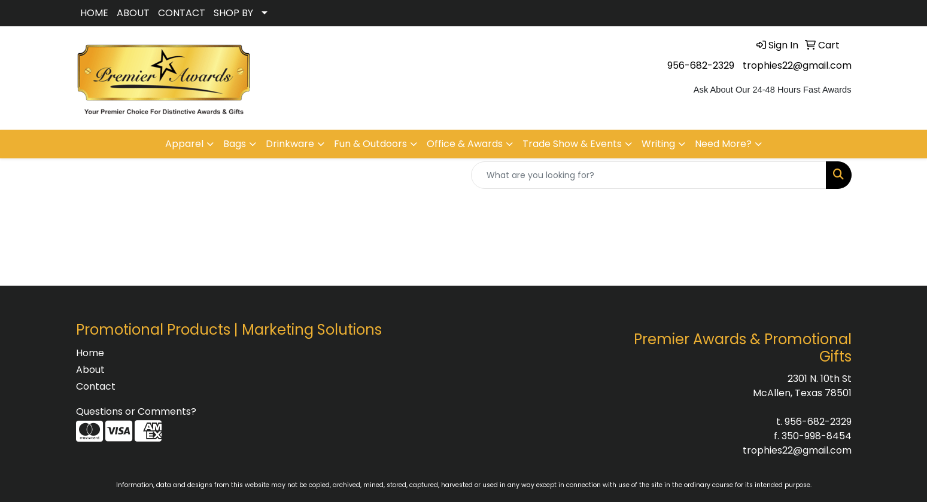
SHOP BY (233, 13)
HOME (94, 13)
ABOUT (133, 13)
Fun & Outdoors (370, 144)
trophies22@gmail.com (797, 65)
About (90, 369)
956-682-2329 (700, 65)
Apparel (184, 144)
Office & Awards (465, 144)
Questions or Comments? (136, 411)
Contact (96, 386)
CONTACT (181, 13)
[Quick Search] (648, 175)
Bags (234, 144)
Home (90, 353)
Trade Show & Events (572, 144)
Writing (658, 144)
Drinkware (290, 144)
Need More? (723, 144)
